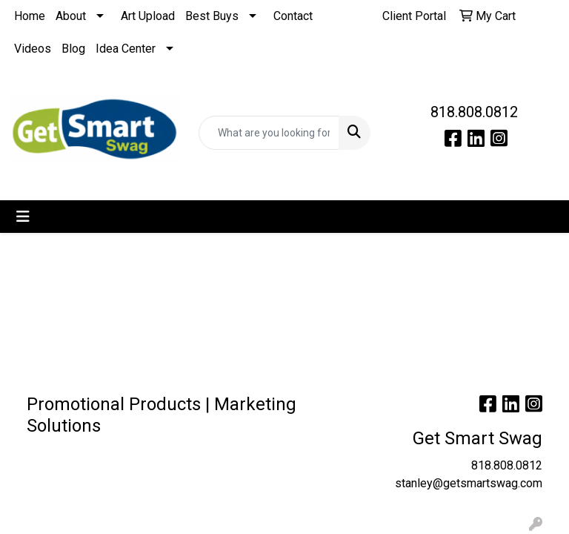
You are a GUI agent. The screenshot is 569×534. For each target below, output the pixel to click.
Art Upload (148, 16)
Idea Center (126, 49)
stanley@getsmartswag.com (468, 483)
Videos (32, 49)
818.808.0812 (474, 112)
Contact (293, 16)
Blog (73, 49)
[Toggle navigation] (23, 216)
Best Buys (212, 16)
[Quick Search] (269, 133)
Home (29, 16)
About (71, 16)
